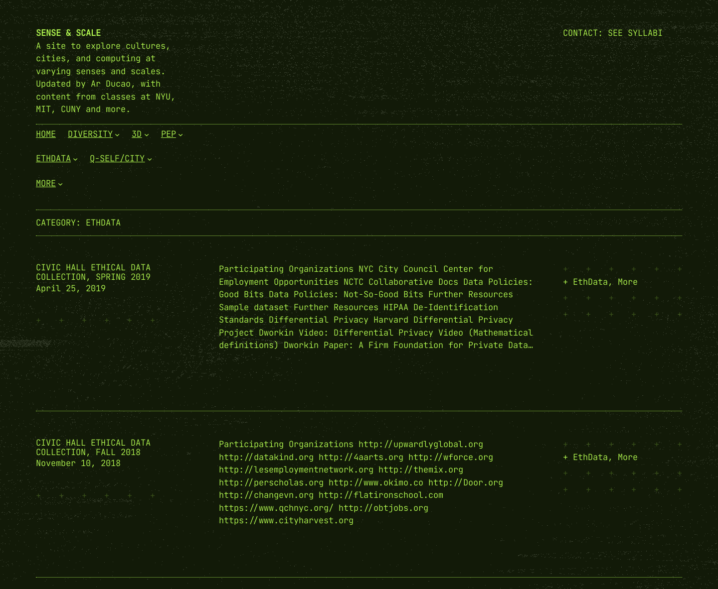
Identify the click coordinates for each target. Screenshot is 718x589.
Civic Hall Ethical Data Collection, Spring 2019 (93, 272)
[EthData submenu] (75, 158)
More (628, 281)
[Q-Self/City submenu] (149, 158)
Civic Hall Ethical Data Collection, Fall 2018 (93, 447)
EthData (590, 281)
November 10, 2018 (78, 463)
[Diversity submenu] (117, 133)
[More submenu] (60, 183)
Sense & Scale (68, 32)
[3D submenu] (146, 133)
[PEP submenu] (180, 133)
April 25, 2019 (71, 288)
